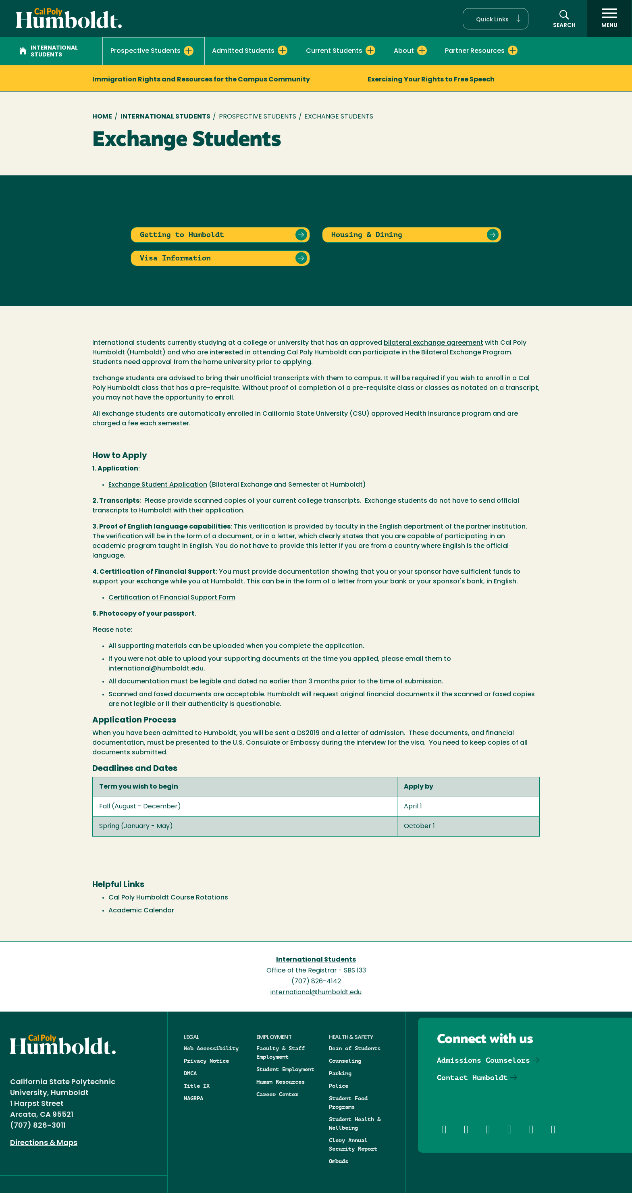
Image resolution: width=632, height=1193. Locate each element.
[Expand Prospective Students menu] (188, 51)
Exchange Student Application (157, 485)
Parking (340, 1073)
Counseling (345, 1061)
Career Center (277, 1094)
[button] (495, 18)
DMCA (190, 1073)
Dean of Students (354, 1048)
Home (102, 117)
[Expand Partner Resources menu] (513, 50)
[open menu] (609, 18)
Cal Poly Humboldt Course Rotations (168, 898)
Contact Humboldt (472, 1077)
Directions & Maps (43, 1143)
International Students (48, 51)
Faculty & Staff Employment (280, 1052)
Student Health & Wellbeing (354, 1123)
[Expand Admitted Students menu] (282, 50)
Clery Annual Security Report (353, 1144)
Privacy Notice (206, 1061)
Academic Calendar (141, 911)
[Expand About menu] (422, 50)
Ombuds (338, 1161)
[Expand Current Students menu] (370, 50)
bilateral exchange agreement (433, 343)
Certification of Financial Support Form (171, 598)
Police (338, 1086)
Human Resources (280, 1081)
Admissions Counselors (483, 1060)
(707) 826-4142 (316, 982)
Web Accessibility (211, 1048)
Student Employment (285, 1069)
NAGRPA (193, 1098)
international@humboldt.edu (156, 669)
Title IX (197, 1086)
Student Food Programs (348, 1102)
